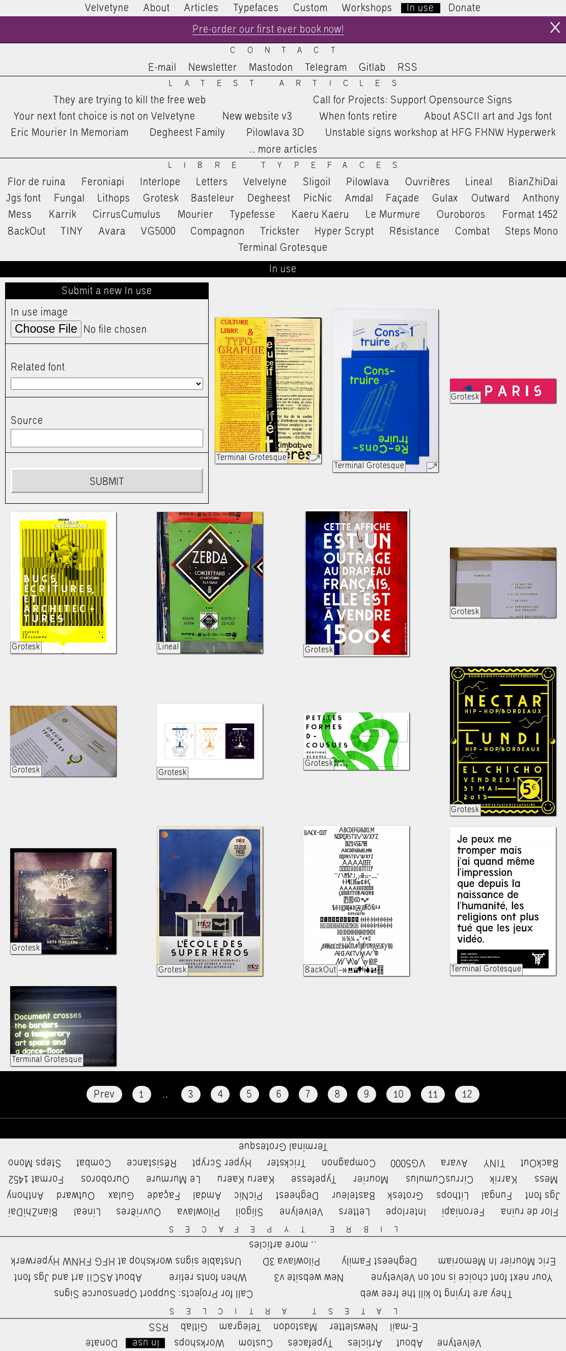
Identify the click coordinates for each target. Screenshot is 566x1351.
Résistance (414, 231)
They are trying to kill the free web (129, 100)
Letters (212, 182)
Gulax (445, 198)
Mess (20, 215)
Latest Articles (288, 84)
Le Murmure (393, 215)
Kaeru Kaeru (320, 215)
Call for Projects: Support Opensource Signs (413, 100)
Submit (107, 482)
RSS (408, 68)
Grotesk (161, 198)
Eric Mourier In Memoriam (70, 133)
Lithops (114, 198)
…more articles (283, 150)
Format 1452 (530, 215)
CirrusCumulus (127, 215)
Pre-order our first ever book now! (268, 29)
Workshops (367, 8)
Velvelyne (265, 182)
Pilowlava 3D (275, 133)
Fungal (69, 198)
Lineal (479, 182)
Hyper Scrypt (344, 231)
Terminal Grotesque (283, 248)
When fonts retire (359, 116)
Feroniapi (103, 182)
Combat (472, 231)
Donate (464, 8)
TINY (72, 231)
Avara (112, 231)
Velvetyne (107, 8)
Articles (201, 8)
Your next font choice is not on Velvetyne (104, 116)
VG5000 (158, 231)
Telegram (326, 68)
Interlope (160, 182)
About (157, 8)
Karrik (62, 215)
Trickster (280, 231)
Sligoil (317, 182)
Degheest (269, 198)
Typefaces (256, 8)
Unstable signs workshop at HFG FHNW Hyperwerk (440, 133)
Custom (310, 8)
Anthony (541, 198)
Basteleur (213, 198)
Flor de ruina (37, 182)
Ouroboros (461, 215)
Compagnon (217, 231)
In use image (39, 312)
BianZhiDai (533, 182)
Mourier (195, 215)
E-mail (162, 68)
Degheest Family (187, 133)
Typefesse (252, 215)
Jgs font (23, 198)
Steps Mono (531, 231)
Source (27, 421)
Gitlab (372, 68)
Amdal (359, 198)
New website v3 (257, 116)
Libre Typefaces (288, 165)
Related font (38, 367)
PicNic (317, 198)
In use (420, 8)
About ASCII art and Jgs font (488, 116)
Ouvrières (427, 182)
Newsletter (212, 68)
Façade (402, 198)
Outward (490, 198)
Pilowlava (367, 182)
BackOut (27, 231)
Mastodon (271, 68)
